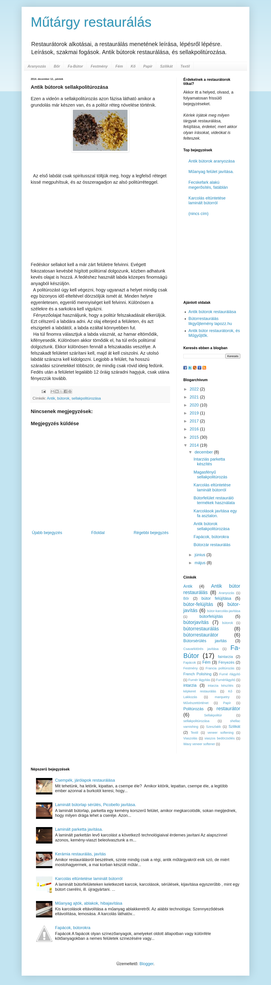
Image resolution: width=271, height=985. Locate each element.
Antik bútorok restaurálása (212, 311)
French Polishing (197, 674)
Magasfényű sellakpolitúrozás (210, 474)
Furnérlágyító (225, 680)
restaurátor (228, 708)
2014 (195, 445)
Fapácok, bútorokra (211, 536)
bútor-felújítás (198, 604)
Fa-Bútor (75, 66)
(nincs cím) (199, 213)
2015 (195, 437)
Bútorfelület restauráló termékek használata (214, 500)
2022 (195, 389)
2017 (195, 421)
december (204, 452)
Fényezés (226, 662)
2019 (195, 413)
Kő (133, 66)
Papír (147, 66)
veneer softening (220, 732)
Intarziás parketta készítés (209, 461)
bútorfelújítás (211, 616)
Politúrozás (193, 709)
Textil (185, 66)
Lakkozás (190, 697)
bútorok (63, 398)
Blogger (146, 963)
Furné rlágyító (229, 674)
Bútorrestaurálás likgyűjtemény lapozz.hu (210, 321)
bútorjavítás (196, 622)
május (200, 563)
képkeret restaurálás (199, 691)
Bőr (57, 66)
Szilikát (166, 66)
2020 (195, 405)
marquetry (222, 697)
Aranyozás (37, 66)
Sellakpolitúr (213, 715)
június (200, 555)
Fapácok (189, 662)
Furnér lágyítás (199, 680)
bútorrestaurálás (201, 628)
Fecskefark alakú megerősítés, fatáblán (208, 185)
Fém (119, 66)
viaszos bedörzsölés (220, 738)
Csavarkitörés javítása (201, 649)
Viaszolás (190, 738)
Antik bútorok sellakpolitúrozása (212, 526)
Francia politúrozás (220, 668)
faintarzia (225, 657)
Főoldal (98, 532)
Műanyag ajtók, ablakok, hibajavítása (88, 903)
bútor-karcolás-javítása (223, 611)
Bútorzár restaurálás (212, 544)
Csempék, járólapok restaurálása (85, 780)
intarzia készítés (220, 685)
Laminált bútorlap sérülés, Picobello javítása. (95, 804)
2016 (195, 429)
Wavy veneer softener (199, 744)
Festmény (99, 66)
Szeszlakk (213, 726)
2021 (195, 397)
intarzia (190, 685)
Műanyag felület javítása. (211, 171)
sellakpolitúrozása (86, 398)
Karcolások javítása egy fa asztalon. (215, 513)
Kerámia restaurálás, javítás (80, 854)
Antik (51, 398)
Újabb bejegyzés (47, 532)
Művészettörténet (195, 703)
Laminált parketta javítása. (79, 829)
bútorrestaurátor (200, 635)
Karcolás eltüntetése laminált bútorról (207, 200)
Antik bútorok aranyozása (212, 161)
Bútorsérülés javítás (205, 641)
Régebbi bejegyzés (151, 532)
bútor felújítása (216, 598)
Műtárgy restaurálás (91, 22)
